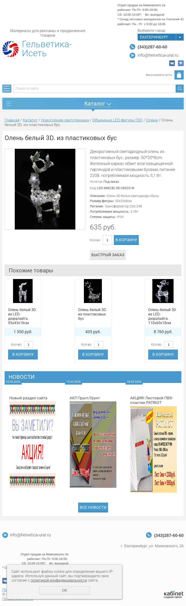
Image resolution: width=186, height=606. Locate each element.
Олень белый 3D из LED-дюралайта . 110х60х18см (162, 316)
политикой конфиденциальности (59, 580)
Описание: (97, 196)
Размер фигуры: (102, 201)
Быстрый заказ (108, 255)
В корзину (126, 240)
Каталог (30, 120)
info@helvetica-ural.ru (158, 55)
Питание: (96, 206)
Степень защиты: (103, 217)
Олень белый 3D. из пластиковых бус (92, 314)
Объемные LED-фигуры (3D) (117, 120)
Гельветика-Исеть (47, 49)
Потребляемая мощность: (109, 211)
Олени (152, 120)
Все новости (93, 507)
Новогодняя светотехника (65, 120)
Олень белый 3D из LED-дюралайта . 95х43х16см (22, 316)
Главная (12, 120)
